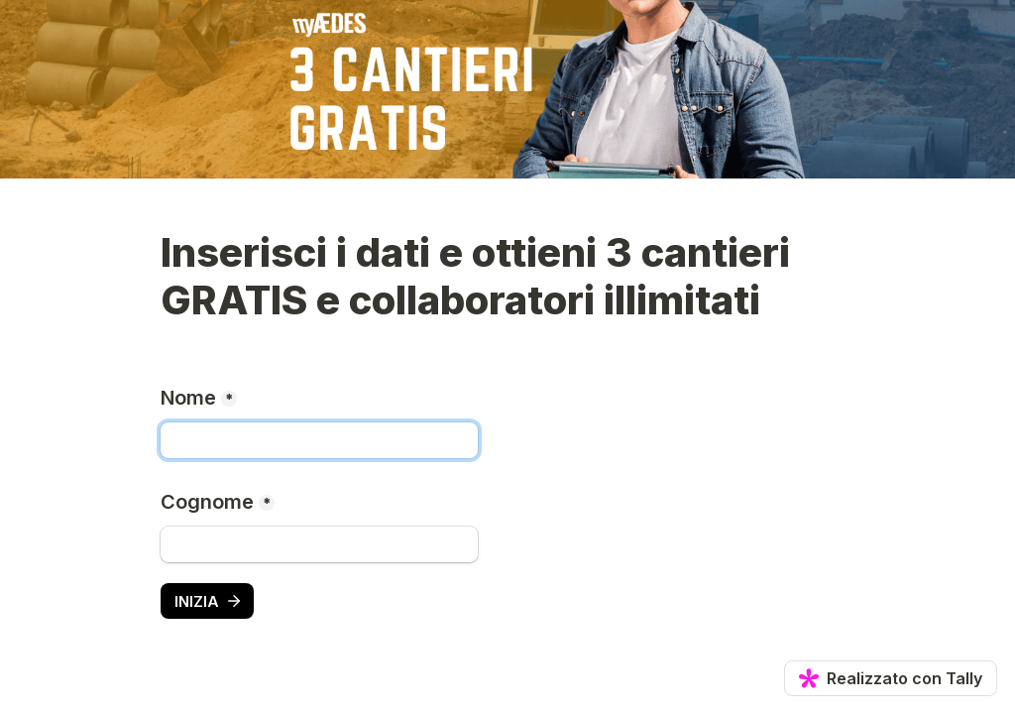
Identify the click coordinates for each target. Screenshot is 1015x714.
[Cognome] (319, 544)
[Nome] (319, 440)
